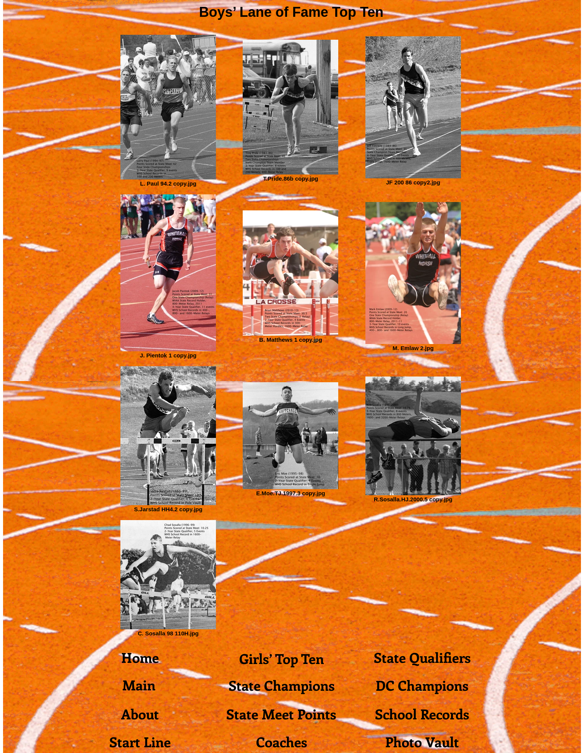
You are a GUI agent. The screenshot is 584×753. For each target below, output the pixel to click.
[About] (140, 713)
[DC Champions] (422, 685)
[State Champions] (281, 685)
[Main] (139, 684)
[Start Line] (139, 741)
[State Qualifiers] (422, 657)
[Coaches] (281, 741)
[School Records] (422, 713)
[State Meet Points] (281, 713)
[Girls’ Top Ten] (281, 658)
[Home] (140, 657)
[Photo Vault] (422, 741)
